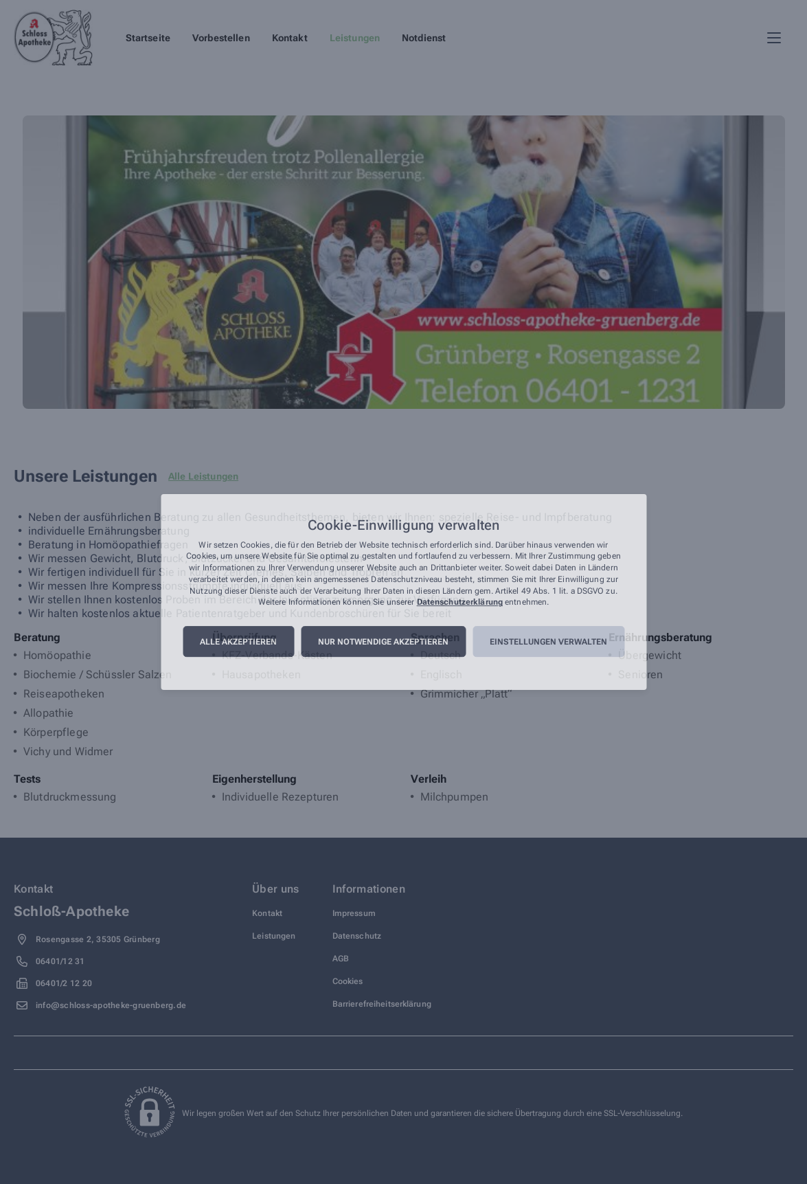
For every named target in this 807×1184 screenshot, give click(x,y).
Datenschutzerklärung (460, 602)
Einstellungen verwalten (548, 642)
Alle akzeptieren (238, 642)
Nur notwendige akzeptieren (383, 642)
